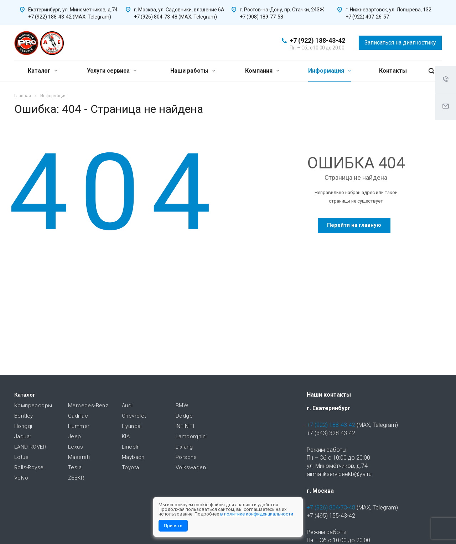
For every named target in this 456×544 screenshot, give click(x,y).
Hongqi (23, 426)
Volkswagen (191, 467)
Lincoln (131, 447)
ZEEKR (76, 478)
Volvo (21, 478)
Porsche (186, 457)
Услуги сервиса (111, 70)
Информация (329, 70)
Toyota (130, 467)
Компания (262, 70)
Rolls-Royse (28, 467)
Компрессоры (33, 405)
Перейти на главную (354, 225)
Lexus (75, 447)
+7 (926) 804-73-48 (331, 507)
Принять (173, 525)
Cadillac (78, 416)
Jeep (74, 436)
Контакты (393, 70)
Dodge (184, 416)
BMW (182, 405)
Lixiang (184, 447)
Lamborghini (191, 436)
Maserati (79, 457)
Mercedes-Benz (88, 405)
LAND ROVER (30, 447)
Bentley (23, 416)
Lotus (21, 457)
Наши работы (192, 70)
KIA (126, 436)
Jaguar (22, 436)
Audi (127, 405)
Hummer (78, 426)
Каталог (42, 70)
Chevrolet (134, 416)
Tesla (75, 467)
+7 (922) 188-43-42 (317, 40)
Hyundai (132, 426)
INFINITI (185, 426)
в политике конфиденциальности (256, 514)
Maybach (133, 457)
